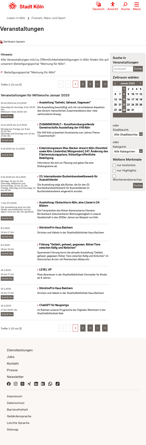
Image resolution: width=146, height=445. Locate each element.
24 (132, 104)
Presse (12, 370)
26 (140, 104)
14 (120, 99)
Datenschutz (16, 403)
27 (115, 110)
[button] (137, 6)
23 (128, 104)
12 (140, 94)
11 (136, 94)
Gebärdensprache (19, 416)
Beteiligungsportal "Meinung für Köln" (30, 72)
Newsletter (15, 376)
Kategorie (128, 144)
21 (120, 104)
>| (105, 84)
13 (115, 99)
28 (120, 110)
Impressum (14, 396)
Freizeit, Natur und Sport (49, 18)
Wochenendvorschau (127, 179)
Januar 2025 (128, 83)
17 (132, 99)
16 (128, 99)
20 (115, 104)
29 (124, 110)
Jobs (10, 357)
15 (124, 99)
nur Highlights (126, 170)
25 (136, 104)
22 (124, 104)
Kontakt (13, 363)
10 (132, 94)
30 (128, 110)
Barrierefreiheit (17, 410)
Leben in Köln (16, 18)
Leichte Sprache (18, 423)
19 (140, 99)
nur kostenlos (126, 165)
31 (132, 110)
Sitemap (12, 430)
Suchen (138, 68)
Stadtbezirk (128, 128)
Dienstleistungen (20, 350)
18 (136, 99)
